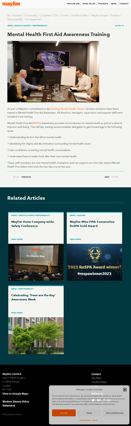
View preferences (115, 413)
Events (65, 15)
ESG (56, 15)
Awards (17, 15)
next (111, 177)
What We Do (89, 3)
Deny (89, 413)
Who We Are (73, 3)
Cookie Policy (85, 420)
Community (30, 15)
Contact (124, 3)
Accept (63, 413)
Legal (95, 420)
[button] (124, 389)
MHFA (37, 123)
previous (22, 177)
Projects (103, 3)
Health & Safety (79, 15)
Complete (45, 15)
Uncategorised (34, 19)
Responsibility (15, 19)
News (113, 3)
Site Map (96, 377)
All (8, 15)
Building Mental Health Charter (67, 108)
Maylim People (99, 15)
